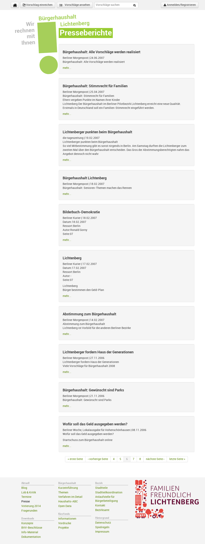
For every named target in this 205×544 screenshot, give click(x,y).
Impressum (102, 531)
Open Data (64, 506)
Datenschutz (103, 522)
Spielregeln (102, 527)
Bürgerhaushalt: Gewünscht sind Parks (93, 390)
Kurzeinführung (68, 487)
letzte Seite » (177, 459)
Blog (24, 487)
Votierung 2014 (31, 506)
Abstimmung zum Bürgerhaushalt (89, 314)
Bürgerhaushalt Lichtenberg (85, 178)
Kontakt (100, 505)
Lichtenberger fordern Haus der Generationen (98, 352)
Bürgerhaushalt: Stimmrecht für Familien (95, 86)
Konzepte (27, 523)
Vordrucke (64, 523)
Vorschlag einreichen (37, 5)
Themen (63, 492)
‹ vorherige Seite (98, 459)
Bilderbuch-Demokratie (81, 212)
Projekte (63, 527)
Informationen (67, 518)
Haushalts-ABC (68, 501)
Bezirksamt (102, 510)
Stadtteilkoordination (108, 492)
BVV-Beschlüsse (31, 527)
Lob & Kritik (28, 492)
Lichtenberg (72, 258)
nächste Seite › (155, 459)
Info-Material (29, 532)
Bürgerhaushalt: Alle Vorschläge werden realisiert (101, 52)
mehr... (67, 67)
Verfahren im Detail (70, 496)
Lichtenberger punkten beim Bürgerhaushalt (97, 132)
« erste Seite (75, 459)
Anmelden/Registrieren (179, 5)
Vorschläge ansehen (74, 5)
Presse (25, 501)
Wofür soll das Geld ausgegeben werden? (95, 424)
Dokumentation (31, 536)
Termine (26, 496)
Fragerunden (29, 510)
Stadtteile (101, 487)
